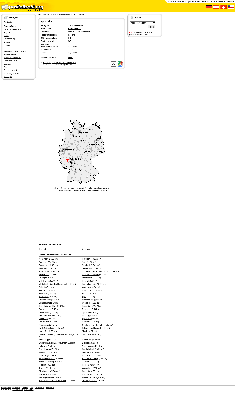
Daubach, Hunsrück (90, 275)
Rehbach (86, 281)
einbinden (101, 190)
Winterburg (86, 287)
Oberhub (42, 249)
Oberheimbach (88, 349)
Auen (84, 262)
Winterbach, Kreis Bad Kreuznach (53, 284)
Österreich (16, 388)
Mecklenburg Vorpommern (15, 51)
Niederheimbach (46, 362)
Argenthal (43, 262)
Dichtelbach (44, 303)
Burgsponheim (45, 309)
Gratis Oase (29, 390)
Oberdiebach (44, 349)
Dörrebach (86, 309)
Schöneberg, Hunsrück (91, 328)
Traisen (42, 368)
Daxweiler (86, 322)
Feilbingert (86, 352)
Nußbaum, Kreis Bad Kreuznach (95, 271)
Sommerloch (87, 334)
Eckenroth (86, 343)
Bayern (7, 32)
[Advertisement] (81, 93)
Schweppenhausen (47, 359)
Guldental (86, 371)
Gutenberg (43, 355)
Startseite (8, 22)
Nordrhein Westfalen (12, 58)
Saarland (7, 64)
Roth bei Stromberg (90, 359)
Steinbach (86, 265)
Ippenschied (87, 278)
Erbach (85, 293)
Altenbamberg (45, 371)
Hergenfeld (43, 331)
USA (31, 388)
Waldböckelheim (46, 315)
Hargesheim (44, 374)
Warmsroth (43, 352)
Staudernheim (45, 300)
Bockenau (43, 293)
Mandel (85, 331)
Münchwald (44, 297)
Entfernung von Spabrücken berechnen (59, 62)
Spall (84, 297)
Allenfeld (42, 290)
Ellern (41, 278)
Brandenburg (9, 39)
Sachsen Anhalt (10, 70)
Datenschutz (39, 388)
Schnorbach (44, 275)
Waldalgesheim (45, 377)
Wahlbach (43, 268)
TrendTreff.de (17, 390)
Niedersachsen (10, 54)
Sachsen (7, 67)
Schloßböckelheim (46, 328)
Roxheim (42, 365)
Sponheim (86, 319)
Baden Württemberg (12, 29)
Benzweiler (43, 265)
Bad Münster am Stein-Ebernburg (53, 381)
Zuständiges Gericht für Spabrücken (58, 65)
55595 (70, 58)
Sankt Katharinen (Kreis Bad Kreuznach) (56, 334)
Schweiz (25, 388)
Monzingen (43, 259)
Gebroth (42, 287)
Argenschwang (88, 300)
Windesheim (87, 368)
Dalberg (85, 315)
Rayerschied (87, 259)
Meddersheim (88, 268)
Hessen (7, 48)
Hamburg (7, 45)
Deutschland (6, 388)
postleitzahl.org (182, 1)
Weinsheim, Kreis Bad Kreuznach (53, 343)
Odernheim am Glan (47, 306)
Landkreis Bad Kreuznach (79, 32)
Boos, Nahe (87, 306)
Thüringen (8, 76)
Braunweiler (44, 322)
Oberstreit (86, 303)
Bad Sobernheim (89, 284)
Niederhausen (88, 346)
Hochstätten (87, 374)
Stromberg (43, 340)
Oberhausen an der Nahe (92, 325)
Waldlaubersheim (89, 377)
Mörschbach (44, 271)
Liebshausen (44, 281)
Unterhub (86, 249)
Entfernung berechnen (143, 32)
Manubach (43, 325)
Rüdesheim (87, 365)
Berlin (6, 36)
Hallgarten (43, 346)
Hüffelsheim (87, 355)
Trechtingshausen (89, 381)
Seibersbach (44, 312)
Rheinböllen (87, 290)
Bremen (7, 42)
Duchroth (43, 319)
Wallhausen (87, 340)
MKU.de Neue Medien (214, 1)
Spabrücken (79, 15)
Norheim (85, 362)
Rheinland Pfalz (10, 61)
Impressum (230, 1)
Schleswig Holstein (12, 73)
